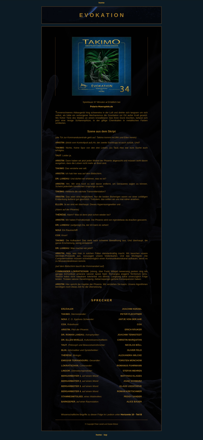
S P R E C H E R (101, 300)
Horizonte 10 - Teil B (131, 414)
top (105, 434)
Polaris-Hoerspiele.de (101, 106)
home (102, 2)
